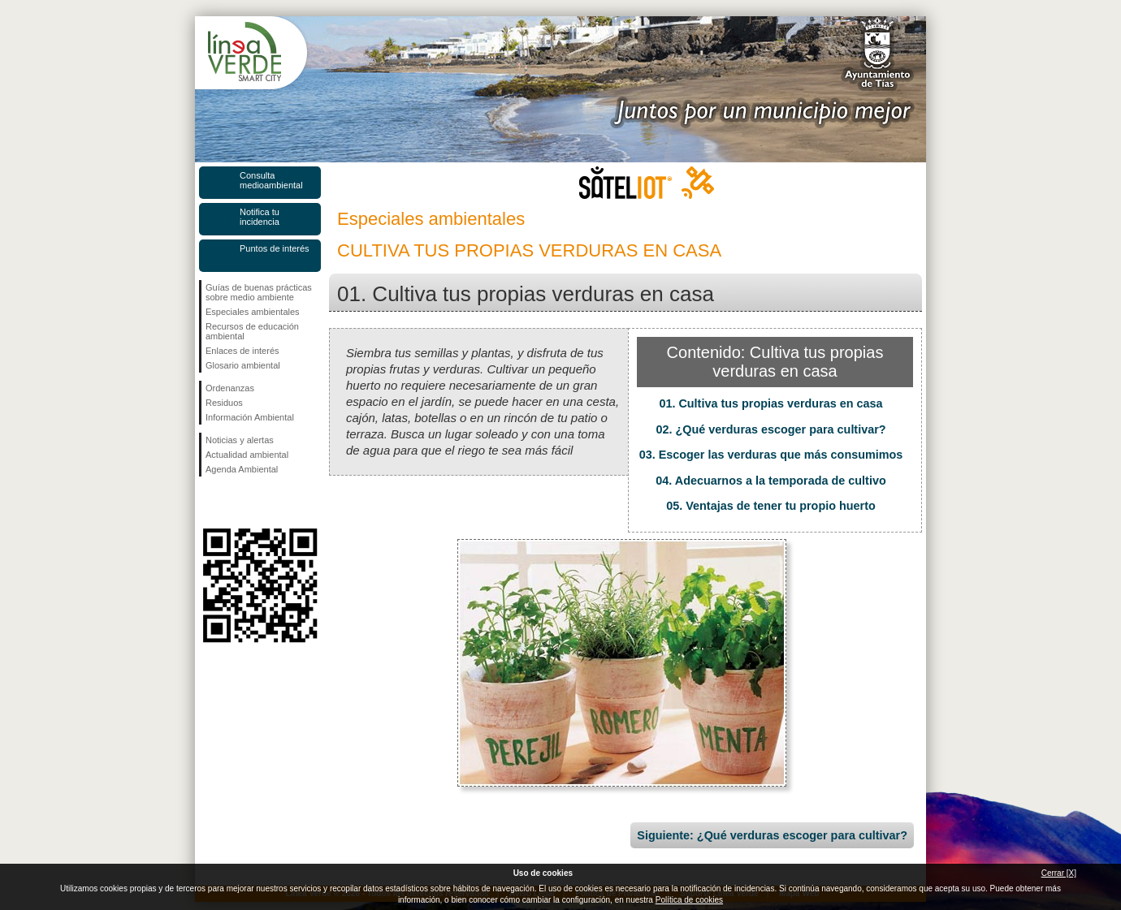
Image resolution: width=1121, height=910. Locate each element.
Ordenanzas (230, 388)
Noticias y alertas (240, 440)
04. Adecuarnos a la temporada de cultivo (770, 480)
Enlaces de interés (242, 351)
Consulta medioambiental (271, 180)
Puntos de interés (274, 248)
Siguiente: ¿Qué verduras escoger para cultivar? (772, 835)
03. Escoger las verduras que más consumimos (771, 454)
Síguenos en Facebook (209, 502)
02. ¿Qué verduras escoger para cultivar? (770, 429)
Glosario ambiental (243, 365)
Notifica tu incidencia (259, 216)
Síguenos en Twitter (235, 502)
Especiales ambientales (253, 312)
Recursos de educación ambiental (252, 331)
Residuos (224, 403)
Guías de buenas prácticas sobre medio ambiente (259, 292)
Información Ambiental (250, 417)
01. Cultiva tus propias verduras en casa (770, 403)
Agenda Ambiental (242, 469)
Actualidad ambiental (247, 454)
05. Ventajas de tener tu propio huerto (771, 505)
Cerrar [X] (1058, 873)
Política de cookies (689, 899)
